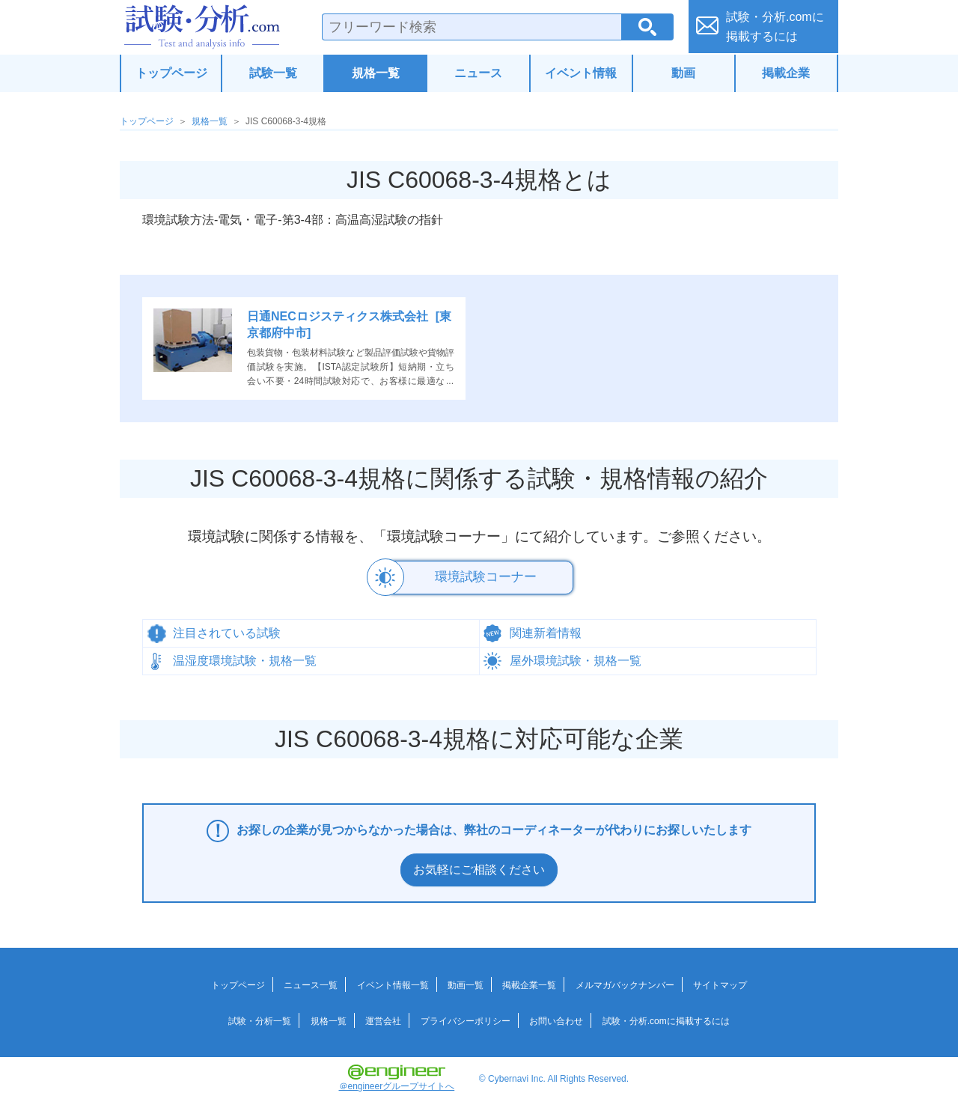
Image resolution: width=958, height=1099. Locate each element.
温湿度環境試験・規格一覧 (245, 658)
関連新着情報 (546, 630)
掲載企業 (786, 73)
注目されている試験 (227, 630)
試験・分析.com (202, 27)
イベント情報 (581, 73)
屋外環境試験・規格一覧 (575, 658)
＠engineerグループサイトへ (397, 1075)
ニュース (478, 73)
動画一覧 (465, 983)
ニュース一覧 (311, 983)
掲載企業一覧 (529, 983)
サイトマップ (720, 983)
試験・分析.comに (775, 26)
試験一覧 (273, 73)
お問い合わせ (556, 1019)
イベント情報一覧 (393, 983)
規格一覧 (376, 73)
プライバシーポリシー (465, 1019)
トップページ (171, 73)
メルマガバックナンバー (625, 983)
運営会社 (383, 1019)
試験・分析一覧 (259, 1019)
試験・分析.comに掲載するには (666, 1019)
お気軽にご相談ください (479, 867)
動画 (683, 73)
